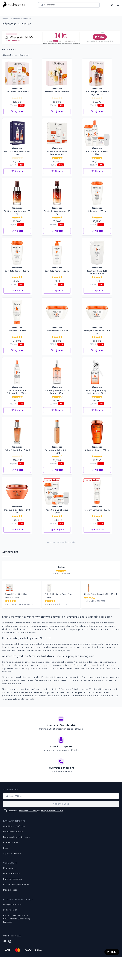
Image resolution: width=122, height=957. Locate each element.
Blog (5, 847)
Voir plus (57, 529)
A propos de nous (12, 853)
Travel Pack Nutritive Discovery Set (16, 596)
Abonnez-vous (61, 803)
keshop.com (7, 19)
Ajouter (17, 111)
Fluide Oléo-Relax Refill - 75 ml (100, 594)
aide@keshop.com (12, 904)
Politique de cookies (13, 831)
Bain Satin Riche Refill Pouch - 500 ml (60, 596)
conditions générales (28, 811)
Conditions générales (14, 826)
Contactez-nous (11, 842)
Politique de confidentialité (16, 837)
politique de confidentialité (52, 811)
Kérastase (18, 19)
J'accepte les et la (35, 811)
